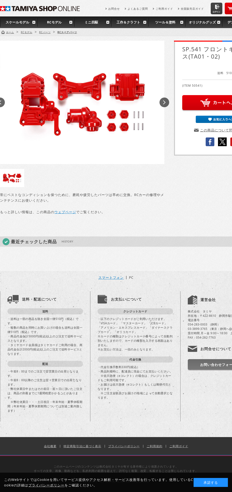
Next (164, 102)
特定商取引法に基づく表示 (82, 446)
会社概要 (50, 446)
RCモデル (54, 22)
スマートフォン (111, 277)
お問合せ (114, 8)
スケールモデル (17, 22)
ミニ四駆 (91, 22)
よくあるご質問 (138, 8)
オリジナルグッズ (202, 22)
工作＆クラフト (128, 22)
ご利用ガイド (164, 8)
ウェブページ (65, 212)
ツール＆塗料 (165, 22)
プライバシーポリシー (124, 446)
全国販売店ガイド (192, 8)
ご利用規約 (154, 446)
